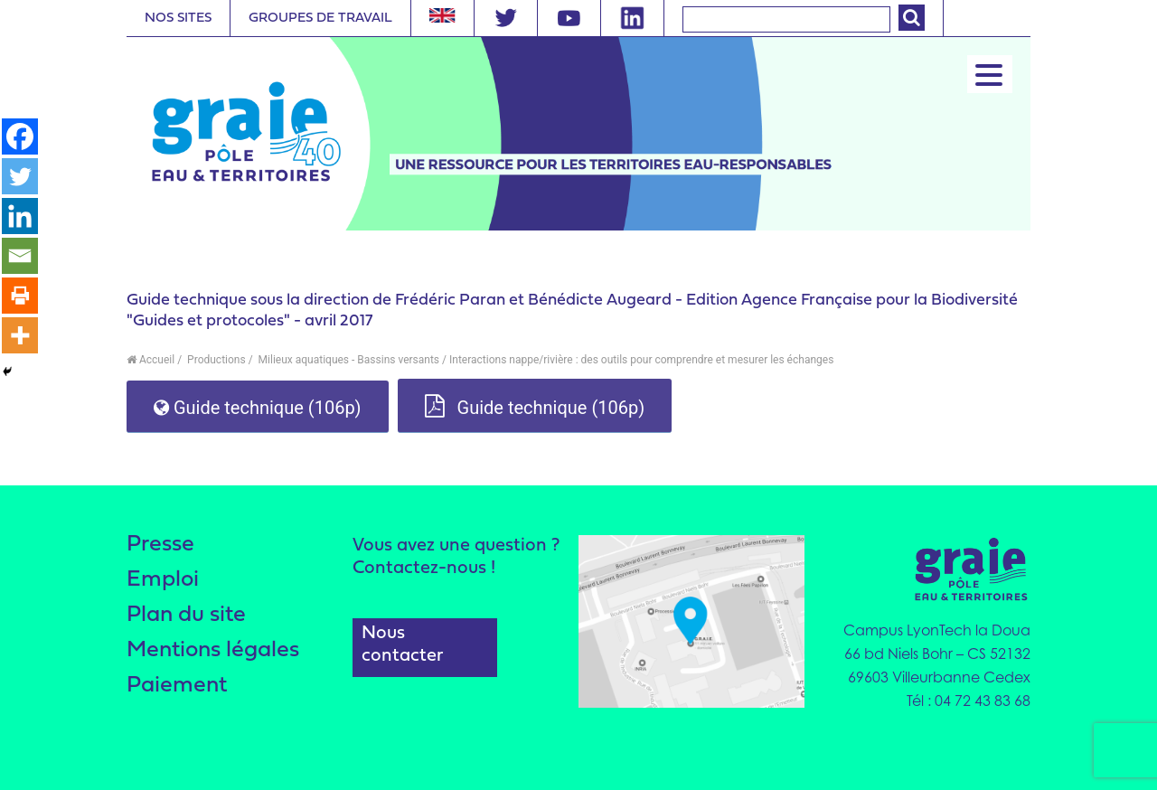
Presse (160, 544)
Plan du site (186, 615)
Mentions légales (213, 650)
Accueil (150, 359)
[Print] (20, 295)
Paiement (177, 685)
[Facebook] (20, 136)
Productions (215, 359)
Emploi (163, 580)
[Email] (20, 256)
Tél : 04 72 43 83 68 (968, 700)
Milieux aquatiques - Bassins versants (347, 359)
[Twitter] (20, 176)
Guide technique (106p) (258, 408)
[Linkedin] (20, 216)
